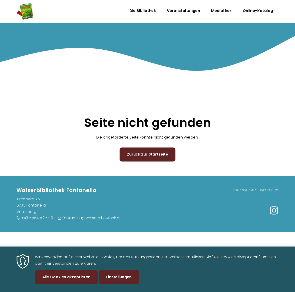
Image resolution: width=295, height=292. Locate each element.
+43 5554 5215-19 (37, 218)
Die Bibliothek (142, 10)
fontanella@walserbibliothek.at (91, 218)
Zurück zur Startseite (147, 154)
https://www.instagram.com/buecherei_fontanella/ (274, 210)
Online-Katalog (258, 10)
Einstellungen (119, 281)
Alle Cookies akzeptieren (66, 281)
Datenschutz (244, 189)
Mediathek (221, 10)
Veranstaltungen (183, 10)
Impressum (269, 189)
